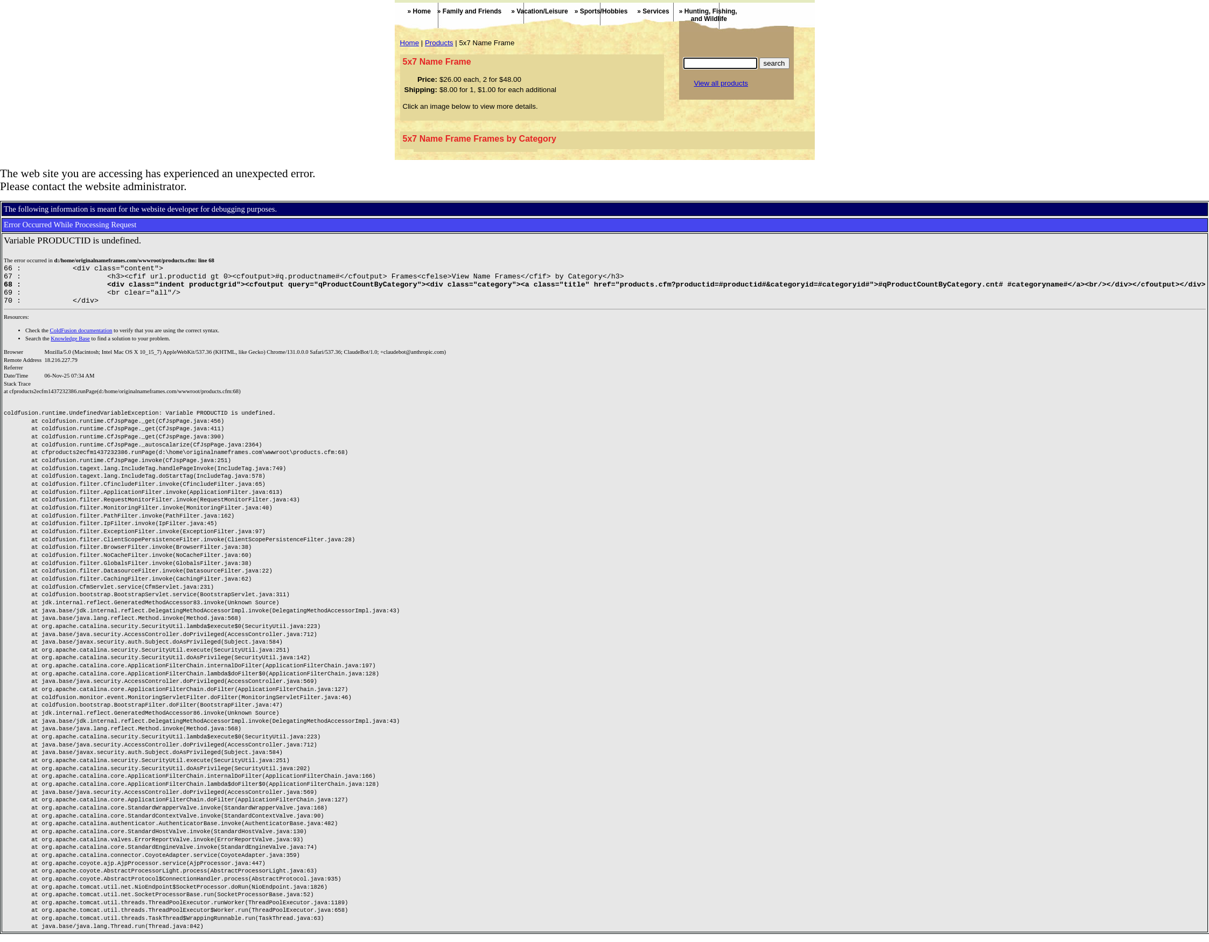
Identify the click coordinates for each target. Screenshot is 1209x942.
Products (439, 43)
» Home (419, 11)
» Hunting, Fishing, (703, 15)
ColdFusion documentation (81, 338)
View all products (721, 83)
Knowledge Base (70, 347)
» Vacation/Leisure (539, 11)
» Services (653, 11)
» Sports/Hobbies (601, 11)
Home (410, 43)
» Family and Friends (469, 11)
